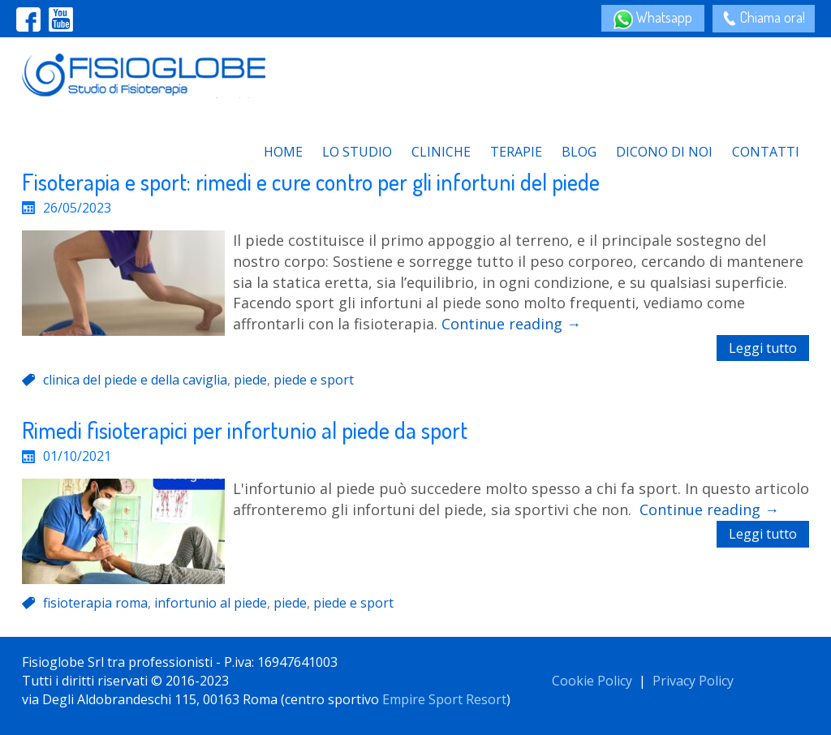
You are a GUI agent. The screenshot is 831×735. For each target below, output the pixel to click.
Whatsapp (662, 17)
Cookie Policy (592, 681)
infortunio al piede (210, 603)
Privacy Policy (693, 681)
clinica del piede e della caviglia (135, 380)
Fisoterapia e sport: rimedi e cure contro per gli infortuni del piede (311, 181)
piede (250, 380)
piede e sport (313, 380)
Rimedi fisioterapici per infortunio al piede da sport (244, 430)
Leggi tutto (763, 348)
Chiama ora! (771, 17)
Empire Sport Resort (444, 699)
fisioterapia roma (95, 603)
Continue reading (511, 323)
